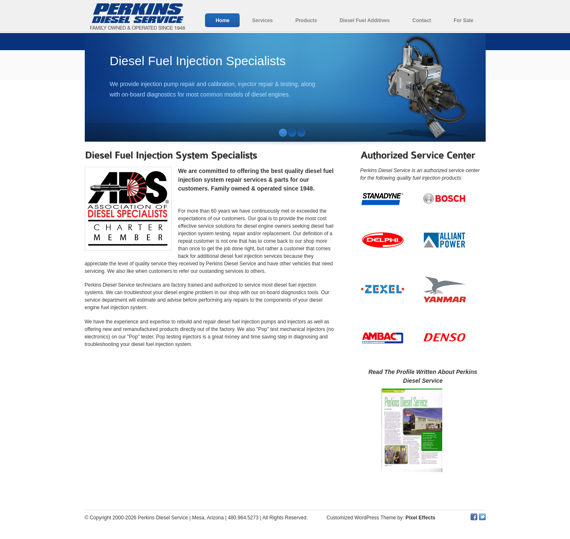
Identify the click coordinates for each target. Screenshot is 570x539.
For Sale (463, 20)
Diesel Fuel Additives (364, 20)
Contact (421, 20)
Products (306, 20)
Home (222, 20)
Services (262, 20)
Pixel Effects (420, 518)
